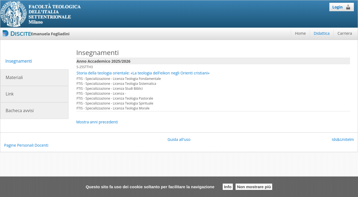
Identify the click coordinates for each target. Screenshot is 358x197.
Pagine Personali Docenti (26, 145)
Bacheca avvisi (19, 111)
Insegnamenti (18, 61)
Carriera (345, 33)
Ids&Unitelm (343, 139)
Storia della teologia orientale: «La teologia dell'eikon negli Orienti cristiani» (143, 73)
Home (300, 33)
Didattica (322, 33)
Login (341, 7)
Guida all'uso (179, 139)
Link (9, 94)
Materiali (14, 77)
